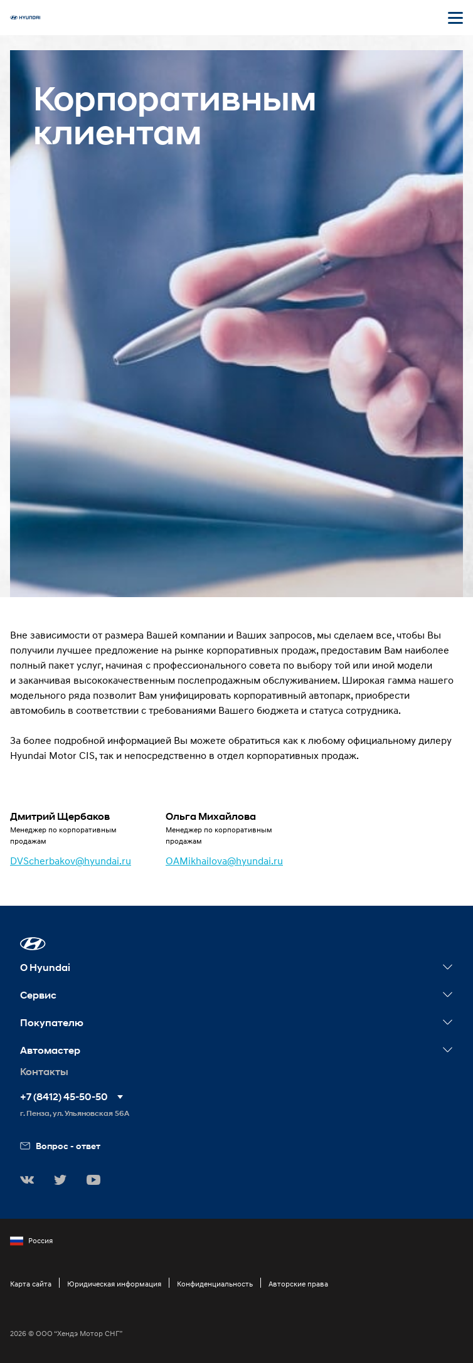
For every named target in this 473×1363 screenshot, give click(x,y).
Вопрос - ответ (60, 1145)
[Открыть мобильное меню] (455, 17)
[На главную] (25, 17)
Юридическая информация (114, 1283)
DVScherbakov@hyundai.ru (70, 860)
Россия (31, 1241)
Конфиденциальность (215, 1283)
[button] (33, 943)
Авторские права (298, 1283)
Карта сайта (30, 1283)
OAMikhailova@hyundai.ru (224, 860)
